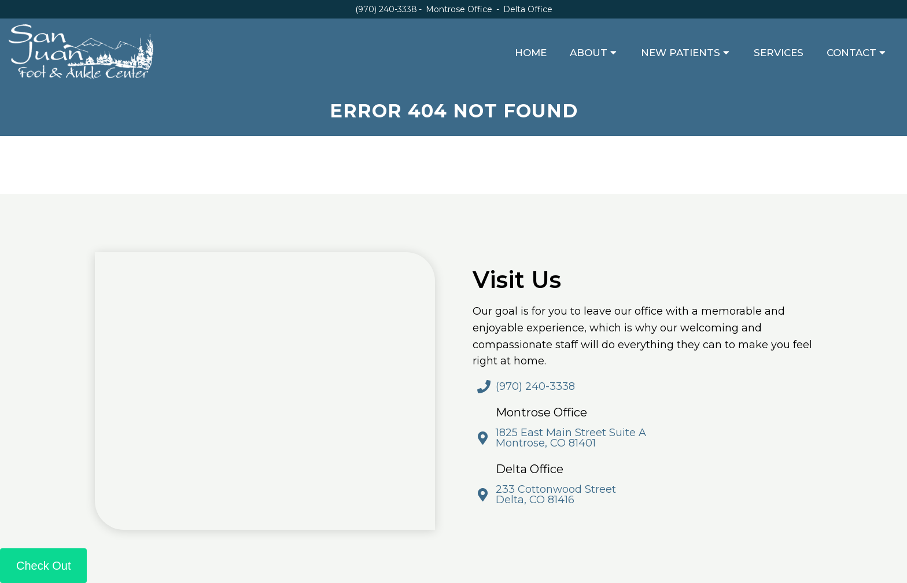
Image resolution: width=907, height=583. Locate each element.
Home (531, 52)
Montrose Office (460, 9)
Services (778, 52)
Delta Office (527, 9)
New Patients (680, 52)
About (588, 52)
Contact (851, 52)
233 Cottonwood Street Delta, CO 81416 (556, 494)
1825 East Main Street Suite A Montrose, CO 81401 (571, 437)
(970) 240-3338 (386, 9)
